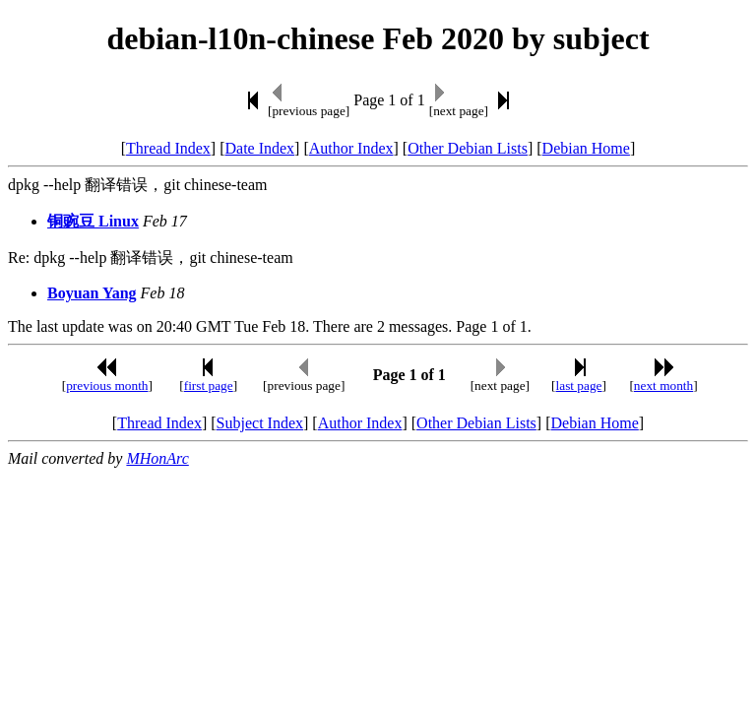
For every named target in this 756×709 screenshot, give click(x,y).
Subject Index (260, 423)
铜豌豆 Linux (93, 221)
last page (579, 385)
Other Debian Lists (468, 148)
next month (663, 385)
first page (208, 385)
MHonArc (157, 458)
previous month (107, 385)
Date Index (259, 148)
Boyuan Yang (92, 293)
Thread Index (168, 148)
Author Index (351, 148)
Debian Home (586, 148)
